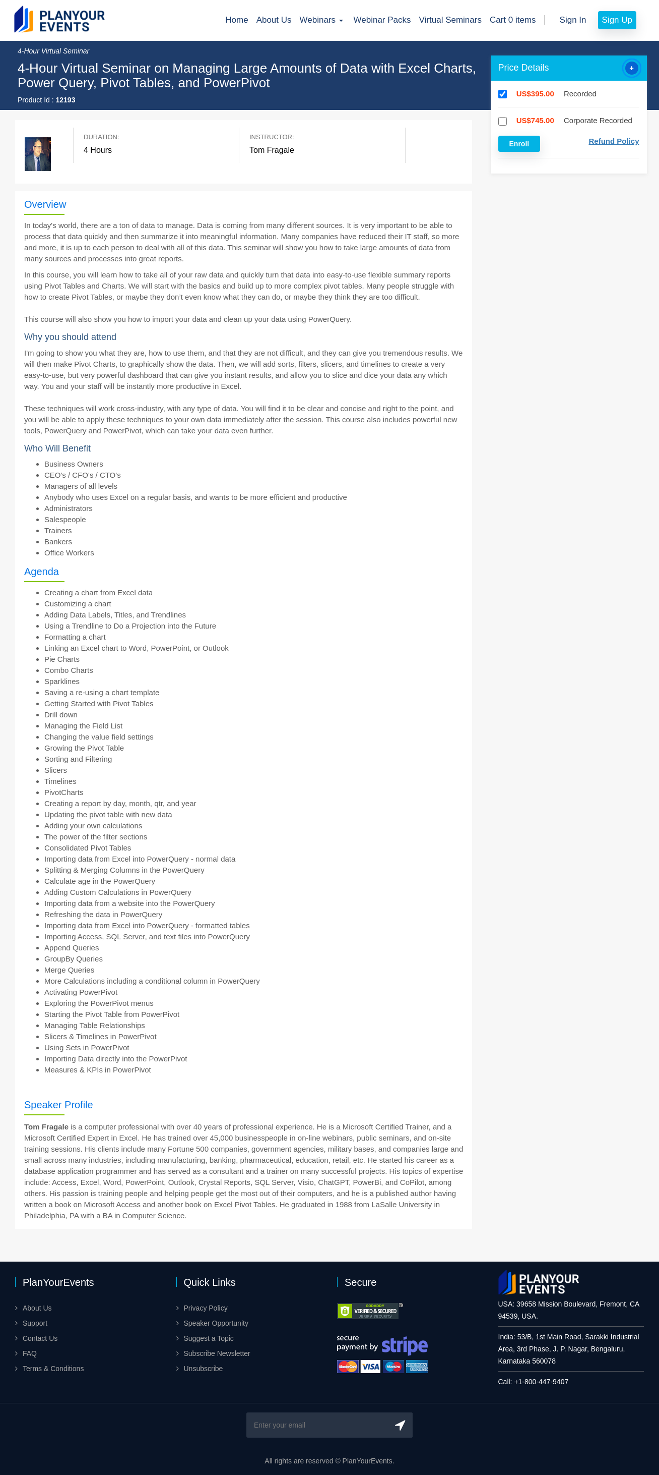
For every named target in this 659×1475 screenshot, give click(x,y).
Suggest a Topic (209, 1338)
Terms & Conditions (53, 1369)
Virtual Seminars (450, 20)
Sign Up (617, 20)
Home (236, 20)
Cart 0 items (513, 20)
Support (35, 1323)
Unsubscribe (203, 1369)
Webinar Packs (382, 20)
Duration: (101, 137)
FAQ (30, 1353)
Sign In (573, 20)
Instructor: (271, 137)
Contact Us (40, 1338)
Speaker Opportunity (216, 1323)
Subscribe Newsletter (217, 1353)
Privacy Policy (206, 1308)
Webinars (323, 20)
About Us (274, 20)
